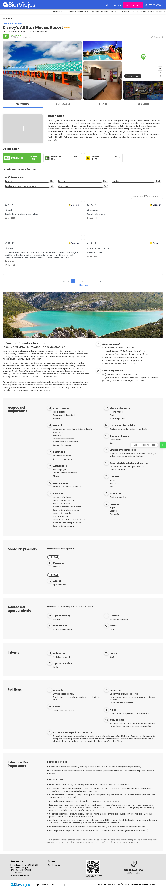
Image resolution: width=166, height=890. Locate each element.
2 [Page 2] (77, 281)
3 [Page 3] (82, 281)
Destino (103, 104)
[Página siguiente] (96, 281)
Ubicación (143, 104)
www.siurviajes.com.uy (20, 875)
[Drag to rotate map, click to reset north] (160, 76)
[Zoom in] (160, 68)
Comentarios (63, 104)
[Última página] (101, 281)
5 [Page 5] (91, 281)
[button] (143, 57)
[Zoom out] (160, 72)
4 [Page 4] (87, 281)
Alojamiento (23, 104)
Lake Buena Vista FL (12, 23)
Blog (108, 5)
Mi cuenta (54, 865)
